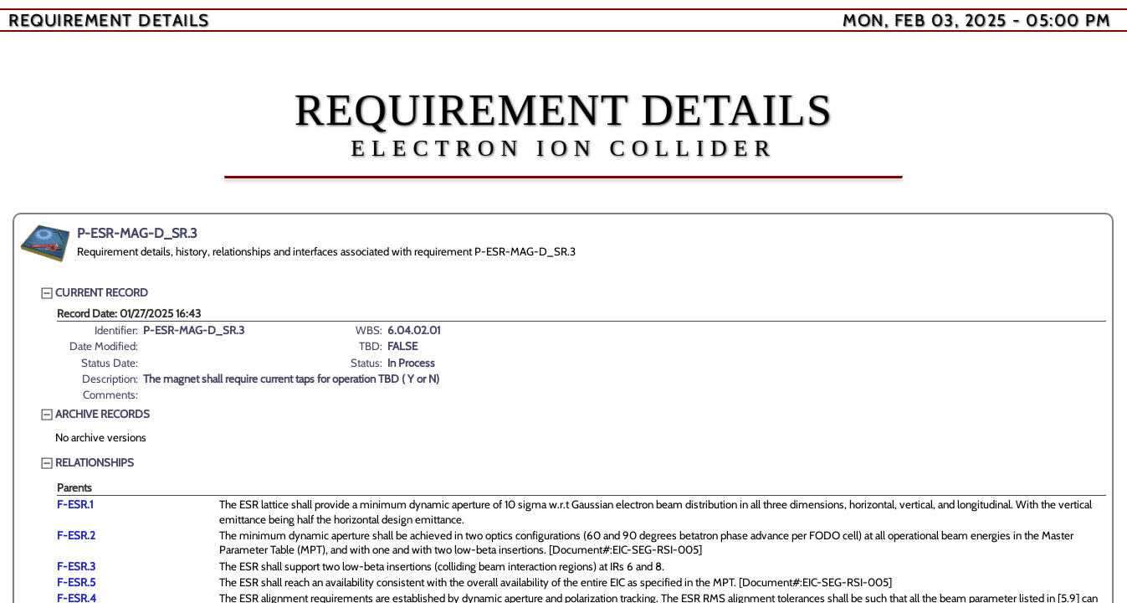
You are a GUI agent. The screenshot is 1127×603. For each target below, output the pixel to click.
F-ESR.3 (76, 566)
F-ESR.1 (75, 504)
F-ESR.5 (76, 582)
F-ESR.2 (76, 535)
